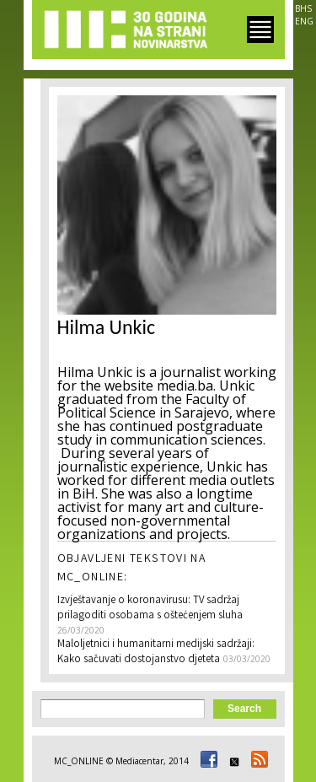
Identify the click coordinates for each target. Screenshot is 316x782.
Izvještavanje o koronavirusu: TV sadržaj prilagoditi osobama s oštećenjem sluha (150, 608)
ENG (304, 21)
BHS (303, 8)
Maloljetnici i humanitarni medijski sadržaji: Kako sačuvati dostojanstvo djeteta (155, 652)
